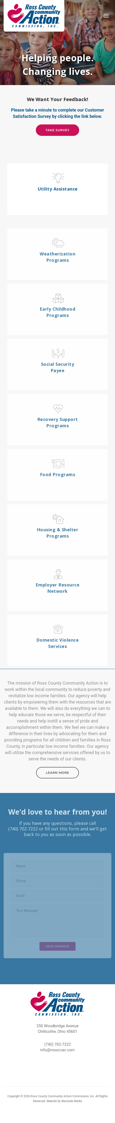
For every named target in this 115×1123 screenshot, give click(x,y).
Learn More (57, 773)
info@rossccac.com (57, 1050)
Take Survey (57, 130)
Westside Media (71, 1101)
